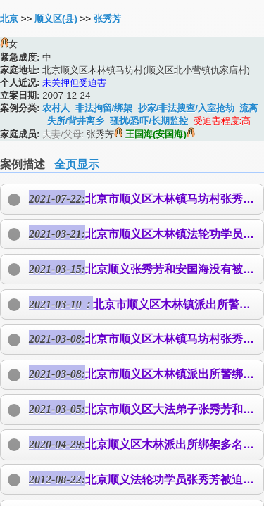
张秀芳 (107, 18)
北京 (9, 18)
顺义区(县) (55, 18)
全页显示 (76, 164)
